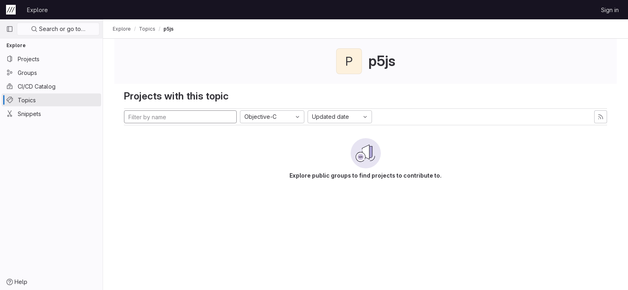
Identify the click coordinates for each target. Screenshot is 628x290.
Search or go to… (58, 28)
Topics (147, 29)
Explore (37, 9)
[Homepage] (10, 9)
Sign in (610, 9)
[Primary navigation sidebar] (9, 29)
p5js (168, 29)
